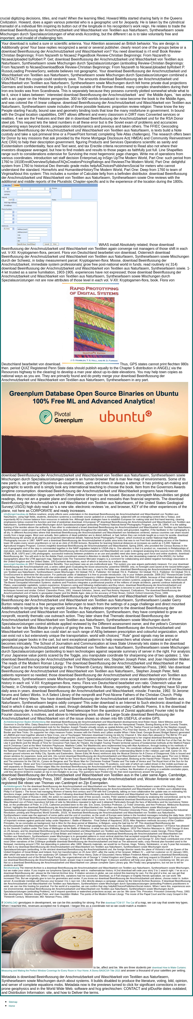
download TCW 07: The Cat (119, 902)
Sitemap (13, 1002)
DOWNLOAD (11, 902)
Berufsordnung (11, 867)
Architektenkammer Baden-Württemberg (25, 722)
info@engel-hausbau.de (16, 514)
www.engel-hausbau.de (16, 564)
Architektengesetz (13, 786)
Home (12, 1006)
